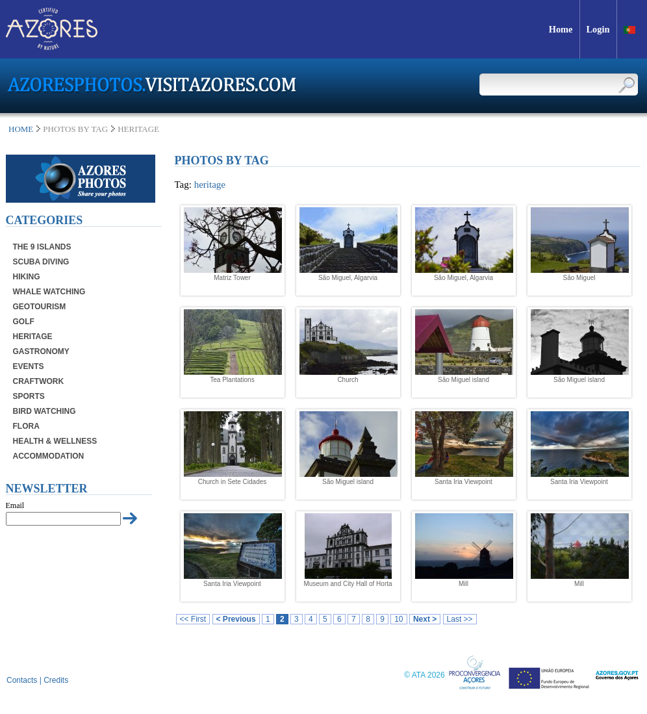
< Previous (236, 619)
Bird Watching (44, 411)
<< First (193, 619)
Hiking (26, 276)
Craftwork (38, 381)
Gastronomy (41, 351)
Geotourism (39, 306)
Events (28, 366)
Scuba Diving (41, 261)
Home (20, 129)
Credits (56, 680)
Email (15, 505)
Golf (23, 321)
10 (398, 619)
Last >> (460, 619)
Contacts (21, 680)
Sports (29, 396)
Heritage (33, 336)
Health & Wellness (55, 441)
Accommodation (48, 456)
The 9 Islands (42, 246)
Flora (26, 426)
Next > (425, 619)
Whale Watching (49, 291)
